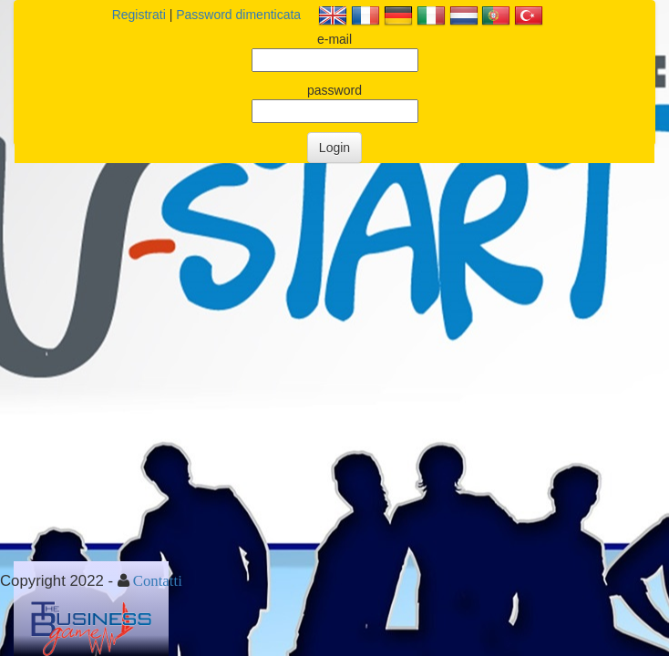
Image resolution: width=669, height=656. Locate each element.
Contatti (157, 580)
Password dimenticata (238, 14)
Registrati (139, 14)
